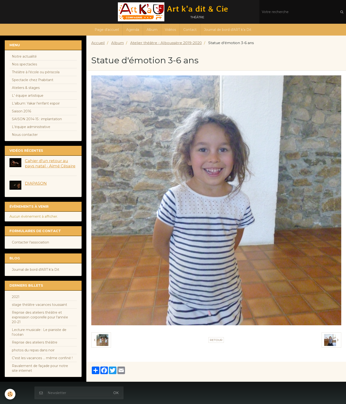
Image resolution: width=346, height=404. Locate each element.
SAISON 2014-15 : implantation (37, 119)
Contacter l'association (30, 242)
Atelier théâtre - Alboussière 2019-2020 (166, 43)
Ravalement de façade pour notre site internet (40, 368)
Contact (190, 30)
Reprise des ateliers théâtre (34, 342)
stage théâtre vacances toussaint (39, 305)
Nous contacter (25, 135)
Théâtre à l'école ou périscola (36, 72)
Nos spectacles (24, 64)
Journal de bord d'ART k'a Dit (227, 30)
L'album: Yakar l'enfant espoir (36, 103)
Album (152, 30)
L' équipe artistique (27, 95)
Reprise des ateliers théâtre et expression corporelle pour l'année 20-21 (40, 317)
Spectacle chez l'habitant (32, 80)
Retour (216, 340)
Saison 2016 (21, 111)
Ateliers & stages (26, 88)
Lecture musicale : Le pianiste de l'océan (39, 332)
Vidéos (170, 30)
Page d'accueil (107, 30)
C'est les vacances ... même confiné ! (42, 358)
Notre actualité (24, 56)
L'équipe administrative (31, 127)
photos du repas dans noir (33, 350)
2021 (15, 297)
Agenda (132, 30)
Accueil (98, 43)
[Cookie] (10, 394)
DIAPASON (36, 183)
